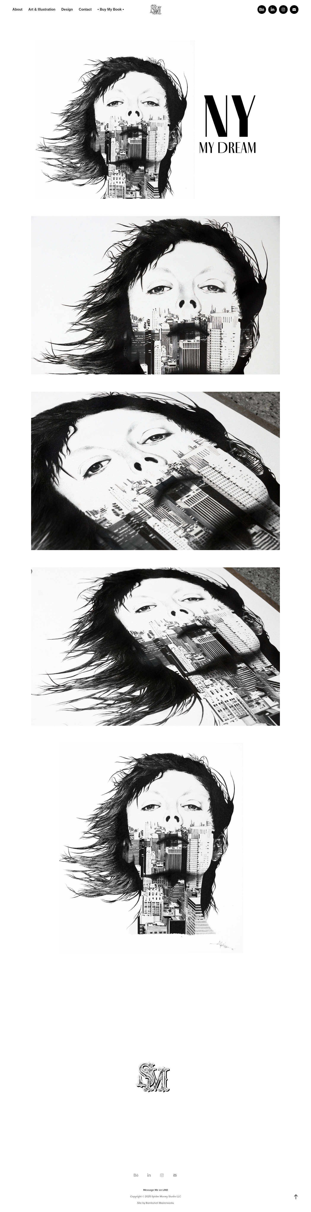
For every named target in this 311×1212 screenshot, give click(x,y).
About (17, 9)
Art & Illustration (41, 9)
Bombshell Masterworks (160, 1203)
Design (67, 9)
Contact (85, 9)
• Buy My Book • (111, 9)
